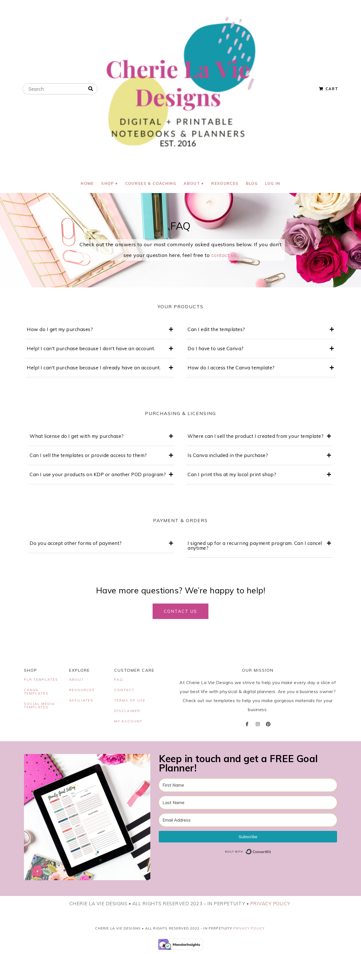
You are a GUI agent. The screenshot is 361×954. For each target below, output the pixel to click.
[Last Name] (248, 803)
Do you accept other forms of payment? (76, 544)
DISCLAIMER (127, 711)
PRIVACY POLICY (270, 904)
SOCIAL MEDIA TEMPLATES (39, 706)
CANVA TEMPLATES (36, 692)
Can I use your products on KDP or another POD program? (98, 475)
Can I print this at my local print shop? (232, 475)
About (192, 183)
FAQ (118, 680)
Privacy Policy (249, 929)
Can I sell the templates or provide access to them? (88, 456)
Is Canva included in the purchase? (228, 456)
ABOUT (76, 680)
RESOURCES (82, 691)
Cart (328, 88)
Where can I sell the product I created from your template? (255, 437)
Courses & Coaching (149, 183)
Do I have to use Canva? (216, 349)
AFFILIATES (81, 701)
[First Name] (248, 786)
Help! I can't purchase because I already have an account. (94, 368)
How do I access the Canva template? (231, 368)
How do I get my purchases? (60, 330)
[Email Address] (248, 820)
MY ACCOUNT (128, 722)
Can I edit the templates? (216, 330)
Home (84, 183)
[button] (100, 330)
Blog (254, 183)
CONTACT (124, 691)
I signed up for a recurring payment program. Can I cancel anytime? (255, 546)
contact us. (224, 256)
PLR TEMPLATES (41, 680)
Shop (105, 183)
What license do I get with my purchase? (77, 437)
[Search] (91, 89)
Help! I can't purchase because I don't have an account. (91, 349)
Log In (275, 183)
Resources (225, 183)
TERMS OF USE (130, 701)
